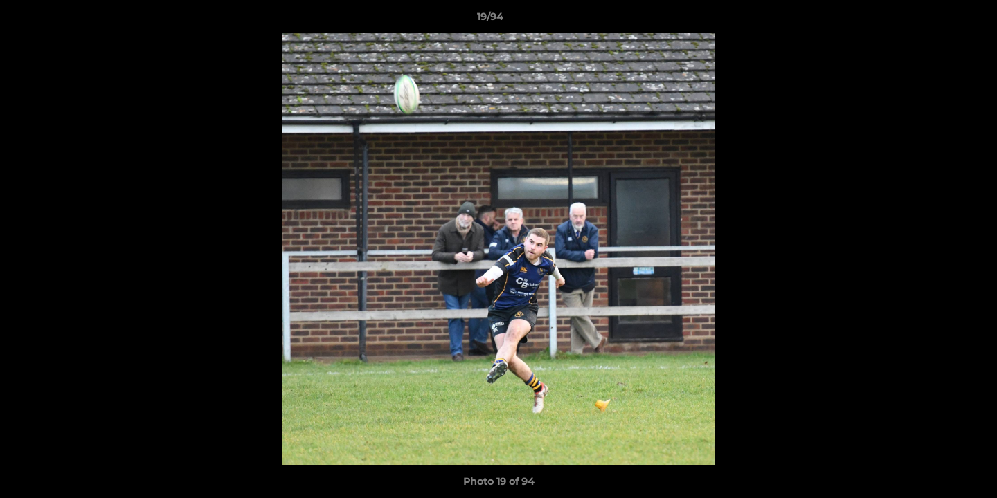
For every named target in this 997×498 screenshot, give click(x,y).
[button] (939, 20)
